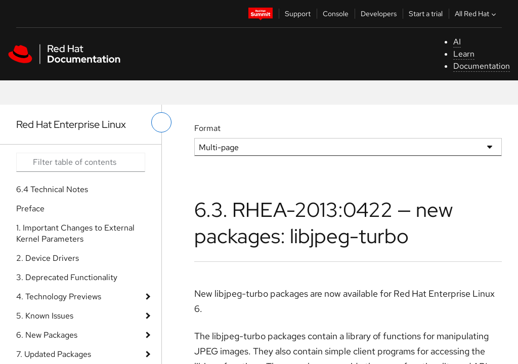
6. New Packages (46, 335)
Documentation (481, 66)
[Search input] (80, 162)
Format (207, 128)
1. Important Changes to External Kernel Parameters (75, 233)
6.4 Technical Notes (52, 189)
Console (336, 13)
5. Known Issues (44, 315)
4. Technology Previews (58, 296)
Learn (463, 54)
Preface (30, 208)
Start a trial (426, 13)
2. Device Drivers (47, 258)
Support (298, 13)
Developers (379, 13)
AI (457, 41)
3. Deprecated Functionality (66, 277)
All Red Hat (476, 13)
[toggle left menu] (161, 122)
